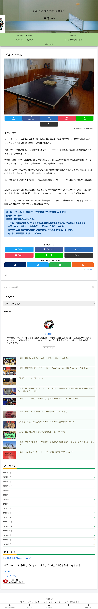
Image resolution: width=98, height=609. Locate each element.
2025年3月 (49, 466)
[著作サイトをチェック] (15, 259)
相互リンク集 (75, 601)
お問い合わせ (40, 601)
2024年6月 (49, 490)
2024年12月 (49, 481)
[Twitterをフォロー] (38, 259)
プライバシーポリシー (26, 601)
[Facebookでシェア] (27, 118)
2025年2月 (49, 471)
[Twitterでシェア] (12, 118)
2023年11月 (49, 524)
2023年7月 (49, 543)
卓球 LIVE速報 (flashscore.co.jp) (17, 558)
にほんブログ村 (10, 576)
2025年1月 (49, 476)
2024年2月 (49, 510)
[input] (49, 281)
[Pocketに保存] (56, 118)
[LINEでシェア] (71, 118)
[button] (86, 118)
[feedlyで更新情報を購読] (60, 259)
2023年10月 (49, 529)
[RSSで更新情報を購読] (83, 259)
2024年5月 (49, 495)
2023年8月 (49, 538)
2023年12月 (49, 519)
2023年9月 (49, 533)
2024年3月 (49, 505)
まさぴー (49, 328)
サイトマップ (63, 601)
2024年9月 (49, 486)
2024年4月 (49, 500)
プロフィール (52, 601)
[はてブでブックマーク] (41, 118)
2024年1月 (49, 514)
